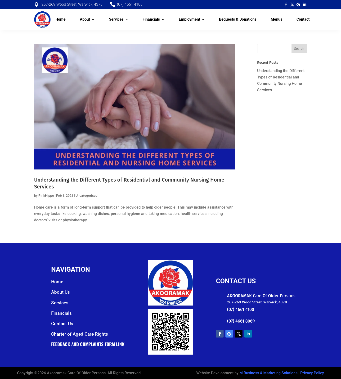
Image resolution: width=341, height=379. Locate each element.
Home (60, 19)
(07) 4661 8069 (241, 321)
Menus (276, 19)
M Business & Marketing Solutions (268, 373)
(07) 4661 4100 (240, 309)
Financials (151, 19)
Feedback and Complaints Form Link (88, 344)
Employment (189, 19)
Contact (303, 19)
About (85, 19)
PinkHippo (46, 195)
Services (116, 19)
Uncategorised (87, 195)
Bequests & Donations (237, 19)
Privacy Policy (312, 373)
